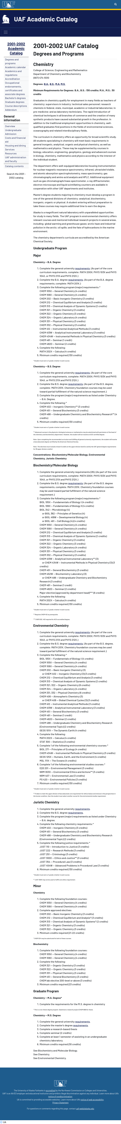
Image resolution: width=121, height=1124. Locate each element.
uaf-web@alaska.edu (85, 1108)
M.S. (63, 83)
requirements (82, 268)
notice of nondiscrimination (60, 1096)
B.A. (46, 83)
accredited (50, 1090)
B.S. (52, 83)
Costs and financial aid (15, 139)
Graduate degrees (14, 101)
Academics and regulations (13, 73)
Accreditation (12, 78)
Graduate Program (46, 991)
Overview (10, 126)
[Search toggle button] (115, 4)
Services (9, 149)
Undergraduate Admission (13, 132)
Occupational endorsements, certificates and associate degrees (15, 88)
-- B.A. (48, 262)
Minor (37, 886)
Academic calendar (15, 67)
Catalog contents (14, 166)
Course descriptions (16, 105)
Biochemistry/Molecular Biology (55, 465)
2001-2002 (16, 44)
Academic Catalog (16, 50)
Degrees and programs (12, 61)
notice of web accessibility (92, 1099)
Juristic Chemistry (46, 802)
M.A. (57, 83)
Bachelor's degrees (15, 97)
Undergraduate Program (50, 248)
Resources (11, 153)
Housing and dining (15, 145)
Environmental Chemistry (51, 625)
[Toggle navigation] (5, 32)
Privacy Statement (60, 1102)
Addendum (11, 109)
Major (37, 255)
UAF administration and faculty (15, 159)
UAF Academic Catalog (46, 19)
